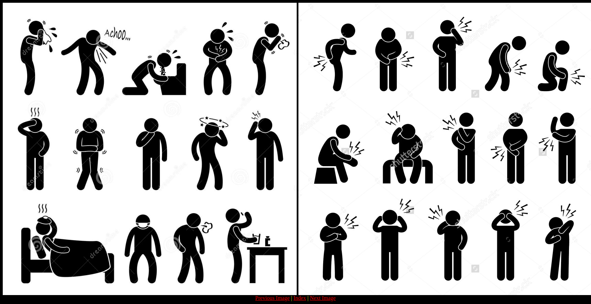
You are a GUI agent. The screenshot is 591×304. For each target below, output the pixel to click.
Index (300, 298)
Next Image (323, 298)
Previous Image (272, 298)
